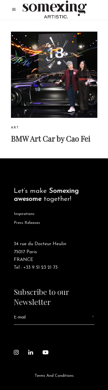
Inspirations (24, 214)
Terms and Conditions (54, 376)
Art (15, 127)
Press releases (27, 223)
